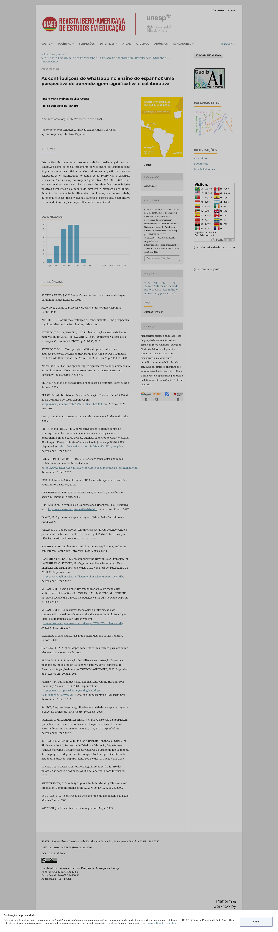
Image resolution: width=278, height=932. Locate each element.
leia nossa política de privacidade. (160, 923)
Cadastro (218, 10)
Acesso (232, 10)
